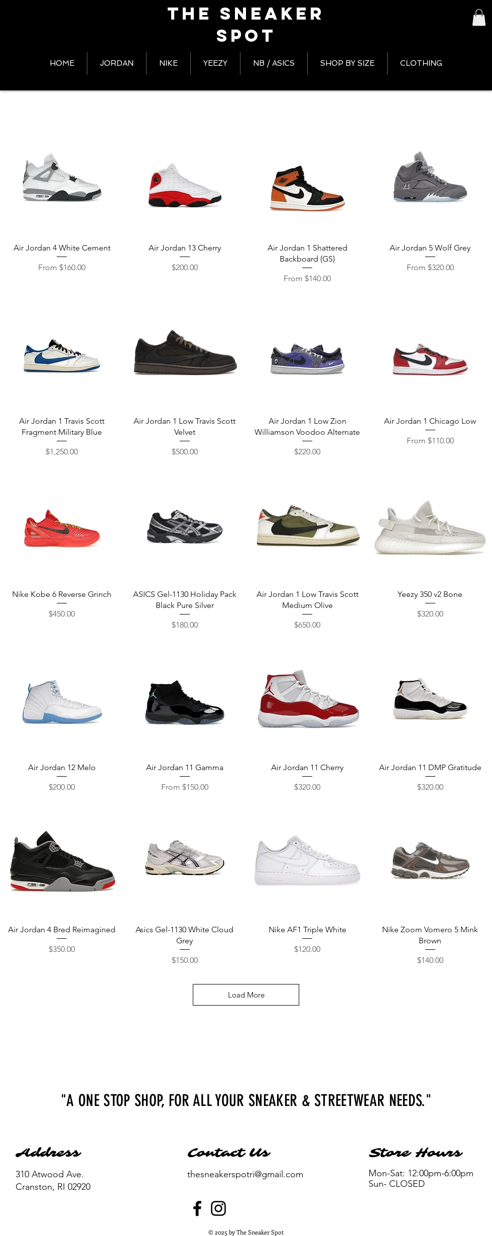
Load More (246, 995)
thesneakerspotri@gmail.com (245, 1174)
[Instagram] (218, 1208)
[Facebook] (197, 1208)
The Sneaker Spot (246, 24)
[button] (479, 17)
